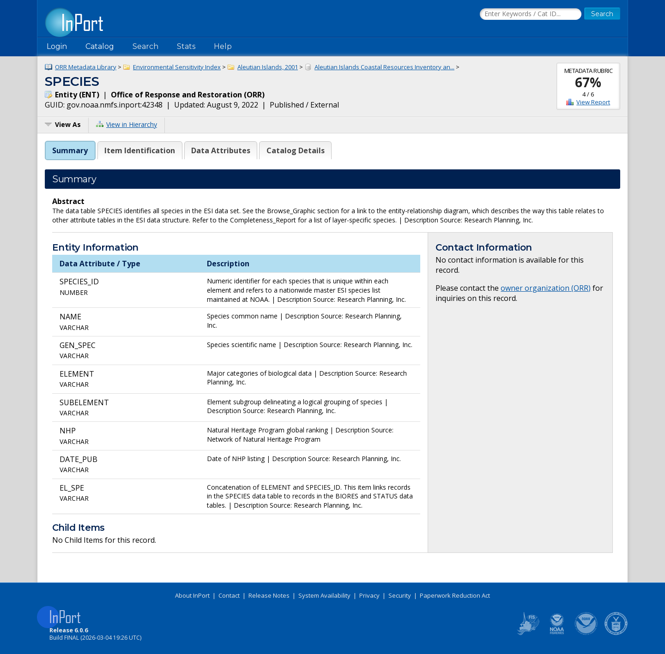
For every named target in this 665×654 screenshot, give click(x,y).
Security (399, 595)
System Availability (324, 595)
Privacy (369, 595)
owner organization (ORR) (546, 288)
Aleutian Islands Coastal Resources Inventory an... (384, 67)
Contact (229, 595)
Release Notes (269, 595)
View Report (593, 102)
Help (223, 46)
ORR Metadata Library (85, 67)
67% (588, 82)
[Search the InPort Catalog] (530, 14)
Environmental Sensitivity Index (177, 67)
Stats (186, 46)
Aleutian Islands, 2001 (267, 67)
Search (145, 46)
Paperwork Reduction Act (455, 595)
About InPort (192, 595)
